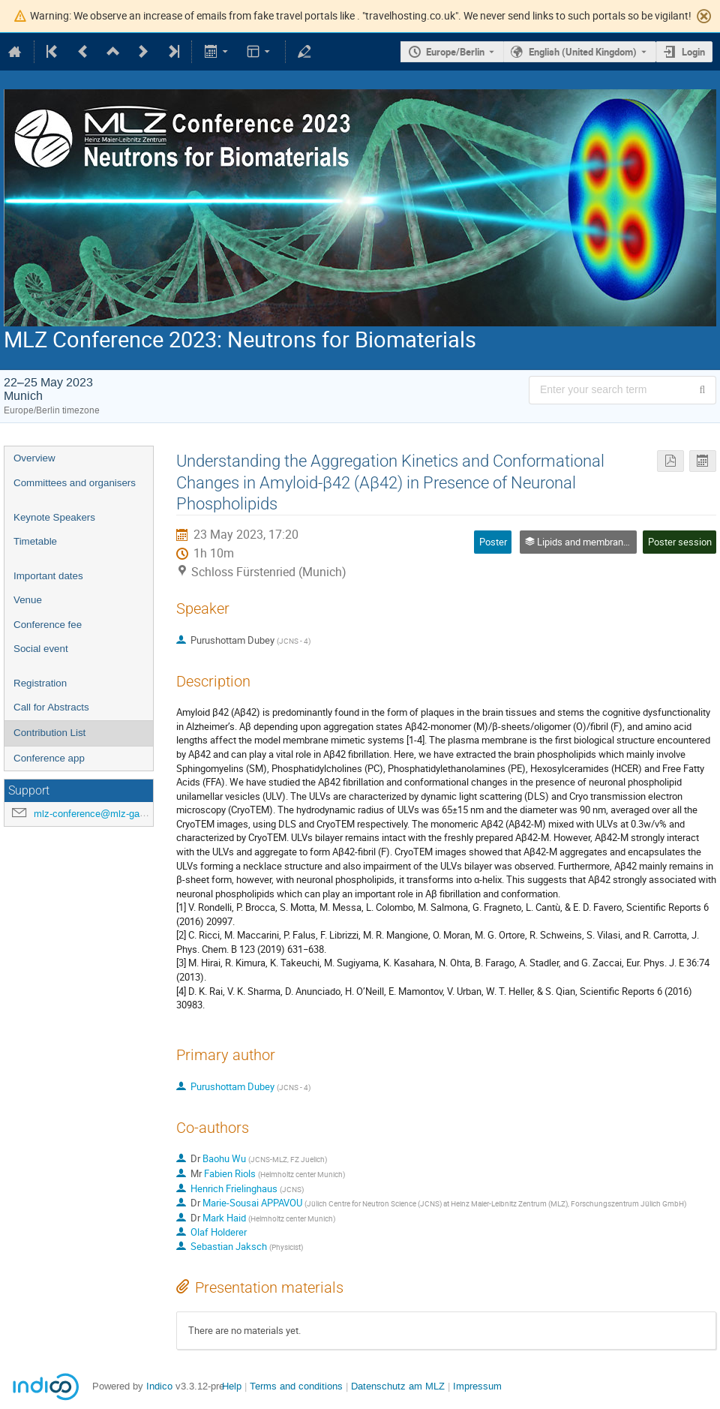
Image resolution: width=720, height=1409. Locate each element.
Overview (35, 458)
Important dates (48, 575)
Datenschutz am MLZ (398, 1386)
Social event (41, 648)
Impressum (477, 1386)
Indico (159, 1386)
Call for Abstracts (51, 707)
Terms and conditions (296, 1386)
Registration (40, 683)
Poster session (680, 541)
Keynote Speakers (54, 517)
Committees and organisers (75, 482)
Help (232, 1386)
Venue (28, 599)
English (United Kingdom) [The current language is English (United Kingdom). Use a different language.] (583, 52)
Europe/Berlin (455, 52)
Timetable (35, 541)
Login (693, 52)
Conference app (49, 758)
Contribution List (50, 732)
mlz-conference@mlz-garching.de (106, 813)
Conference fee (48, 624)
